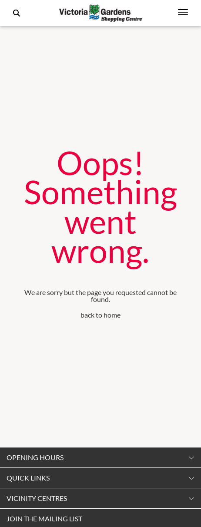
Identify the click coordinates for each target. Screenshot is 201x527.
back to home (100, 315)
